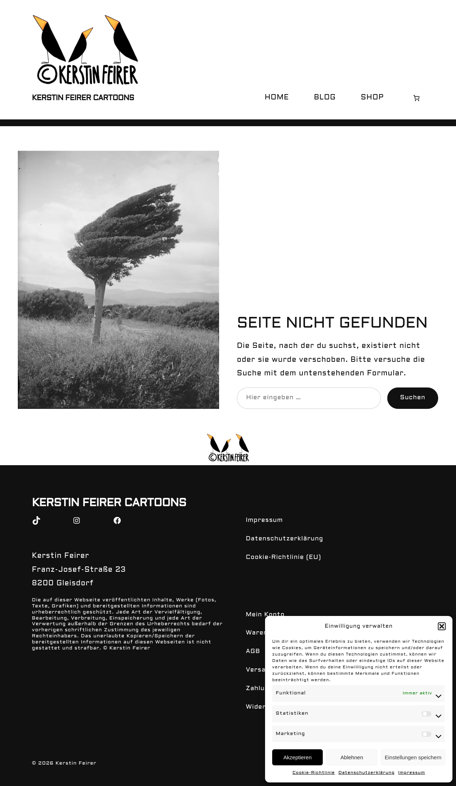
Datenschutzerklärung (366, 773)
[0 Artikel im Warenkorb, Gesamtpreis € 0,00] (416, 98)
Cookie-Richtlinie (313, 773)
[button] (441, 626)
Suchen (412, 398)
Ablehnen (352, 757)
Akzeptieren (298, 757)
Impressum (411, 773)
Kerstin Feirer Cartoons (83, 98)
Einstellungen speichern (413, 757)
